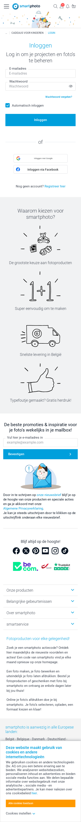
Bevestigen (16, 454)
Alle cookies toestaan (20, 803)
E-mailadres (17, 68)
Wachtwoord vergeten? (58, 96)
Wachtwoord (18, 81)
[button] (41, 158)
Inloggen (40, 120)
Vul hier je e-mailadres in (25, 437)
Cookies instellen (20, 813)
